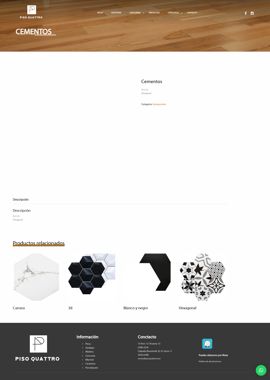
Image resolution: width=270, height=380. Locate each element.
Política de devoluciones (210, 361)
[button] (261, 370)
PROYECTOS (154, 13)
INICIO (100, 13)
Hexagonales (159, 104)
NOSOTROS (116, 13)
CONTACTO (192, 13)
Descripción (21, 200)
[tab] (23, 200)
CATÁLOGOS (173, 13)
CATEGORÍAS (135, 13)
